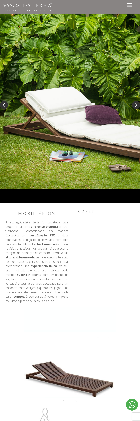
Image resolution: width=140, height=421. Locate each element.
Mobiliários (37, 213)
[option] (70, 98)
